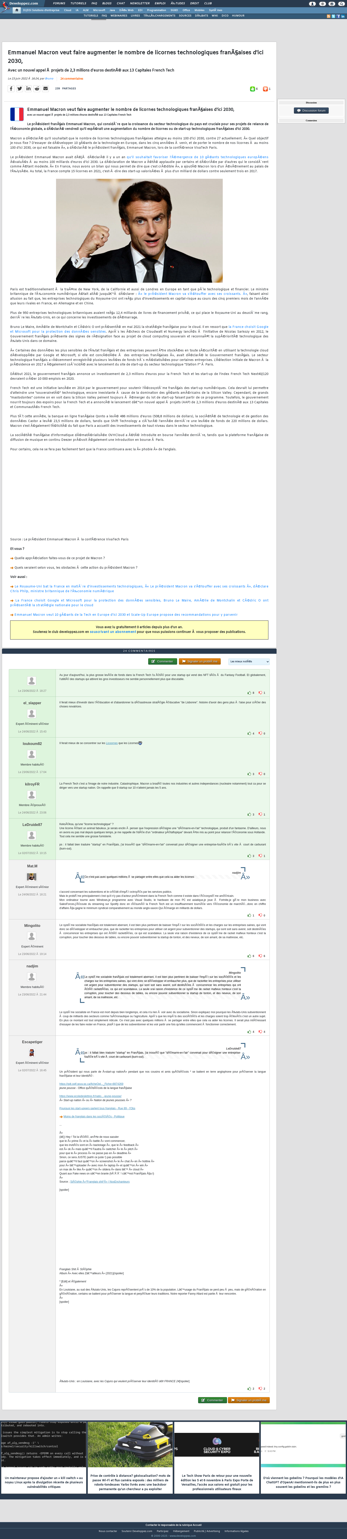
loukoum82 (32, 752)
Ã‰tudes (177, 3)
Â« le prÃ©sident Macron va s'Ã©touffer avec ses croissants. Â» (192, 297)
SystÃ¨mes (215, 10)
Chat (120, 3)
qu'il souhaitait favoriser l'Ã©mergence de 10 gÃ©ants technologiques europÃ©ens (197, 160)
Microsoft (99, 10)
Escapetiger (32, 1050)
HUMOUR (238, 15)
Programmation (156, 10)
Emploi (160, 3)
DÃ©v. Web (126, 10)
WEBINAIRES (118, 15)
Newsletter (140, 3)
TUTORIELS (91, 15)
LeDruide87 (32, 833)
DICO (225, 15)
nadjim (32, 975)
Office (186, 10)
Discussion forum (311, 110)
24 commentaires (71, 82)
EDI (140, 10)
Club (208, 3)
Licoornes (112, 751)
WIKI (215, 15)
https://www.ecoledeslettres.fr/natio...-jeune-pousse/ (90, 1104)
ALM (86, 10)
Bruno (49, 81)
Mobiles (199, 10)
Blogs (107, 3)
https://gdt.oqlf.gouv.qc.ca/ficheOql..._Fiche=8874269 (91, 1092)
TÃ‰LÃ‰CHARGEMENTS (159, 15)
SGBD (174, 10)
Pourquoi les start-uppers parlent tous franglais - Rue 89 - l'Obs (97, 1117)
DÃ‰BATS (201, 15)
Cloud (67, 10)
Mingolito (32, 934)
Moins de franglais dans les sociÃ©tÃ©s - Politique (93, 1125)
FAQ (94, 3)
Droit (194, 3)
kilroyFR (32, 793)
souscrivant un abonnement (113, 635)
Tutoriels (78, 3)
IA (77, 10)
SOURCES (185, 15)
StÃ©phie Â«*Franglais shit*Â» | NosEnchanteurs (100, 1190)
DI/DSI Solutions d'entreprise (41, 10)
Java (112, 10)
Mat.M (32, 874)
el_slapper (32, 711)
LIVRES (135, 15)
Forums (59, 3)
